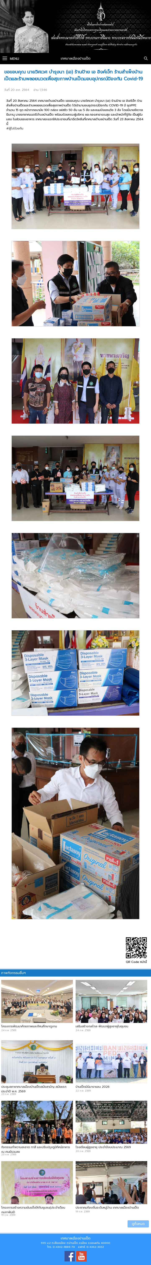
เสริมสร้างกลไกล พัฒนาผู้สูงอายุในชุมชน (102, 1026)
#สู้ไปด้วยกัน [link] (14, 128)
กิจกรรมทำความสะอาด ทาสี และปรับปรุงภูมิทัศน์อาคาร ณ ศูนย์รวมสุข (35, 1149)
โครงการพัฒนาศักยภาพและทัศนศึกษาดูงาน (29, 1026)
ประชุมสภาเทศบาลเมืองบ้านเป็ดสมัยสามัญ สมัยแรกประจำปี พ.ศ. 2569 (33, 1089)
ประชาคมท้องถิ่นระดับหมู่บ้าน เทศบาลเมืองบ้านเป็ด (107, 1207)
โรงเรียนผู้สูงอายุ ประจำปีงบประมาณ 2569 (103, 1147)
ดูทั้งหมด (138, 1223)
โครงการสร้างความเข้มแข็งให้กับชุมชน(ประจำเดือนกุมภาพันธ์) (33, 1209)
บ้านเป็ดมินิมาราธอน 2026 (93, 1086)
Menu (11, 58)
